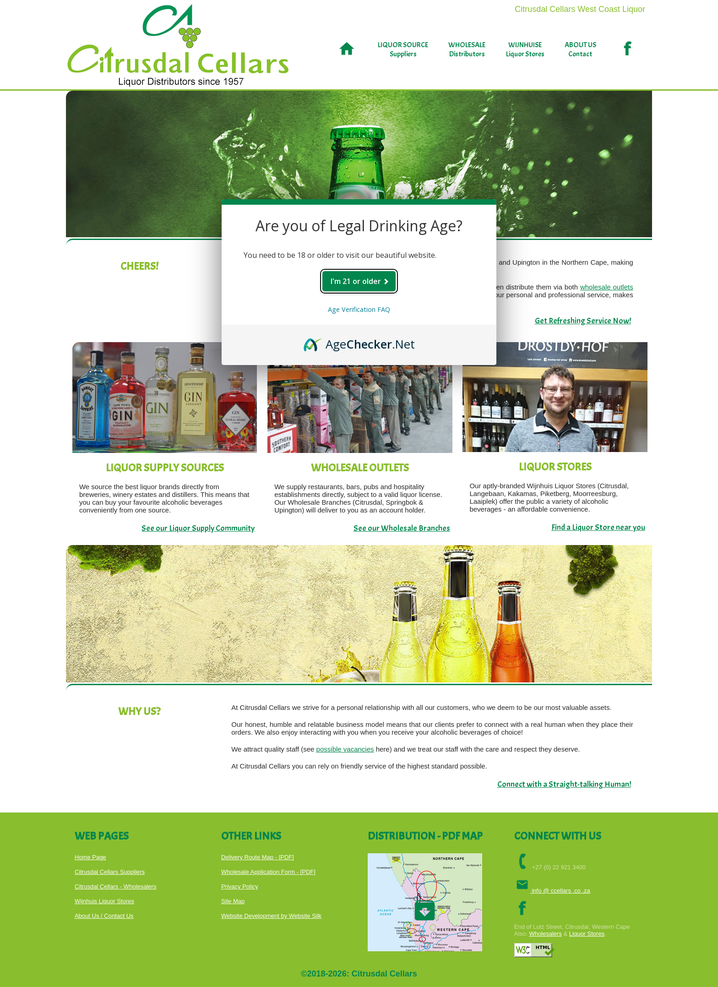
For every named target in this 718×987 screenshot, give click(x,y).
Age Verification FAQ (359, 309)
